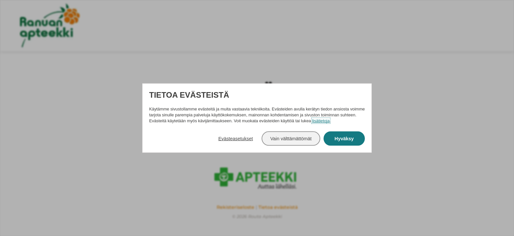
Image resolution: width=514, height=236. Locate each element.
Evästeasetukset (235, 138)
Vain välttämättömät (290, 138)
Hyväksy (344, 138)
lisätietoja (320, 120)
